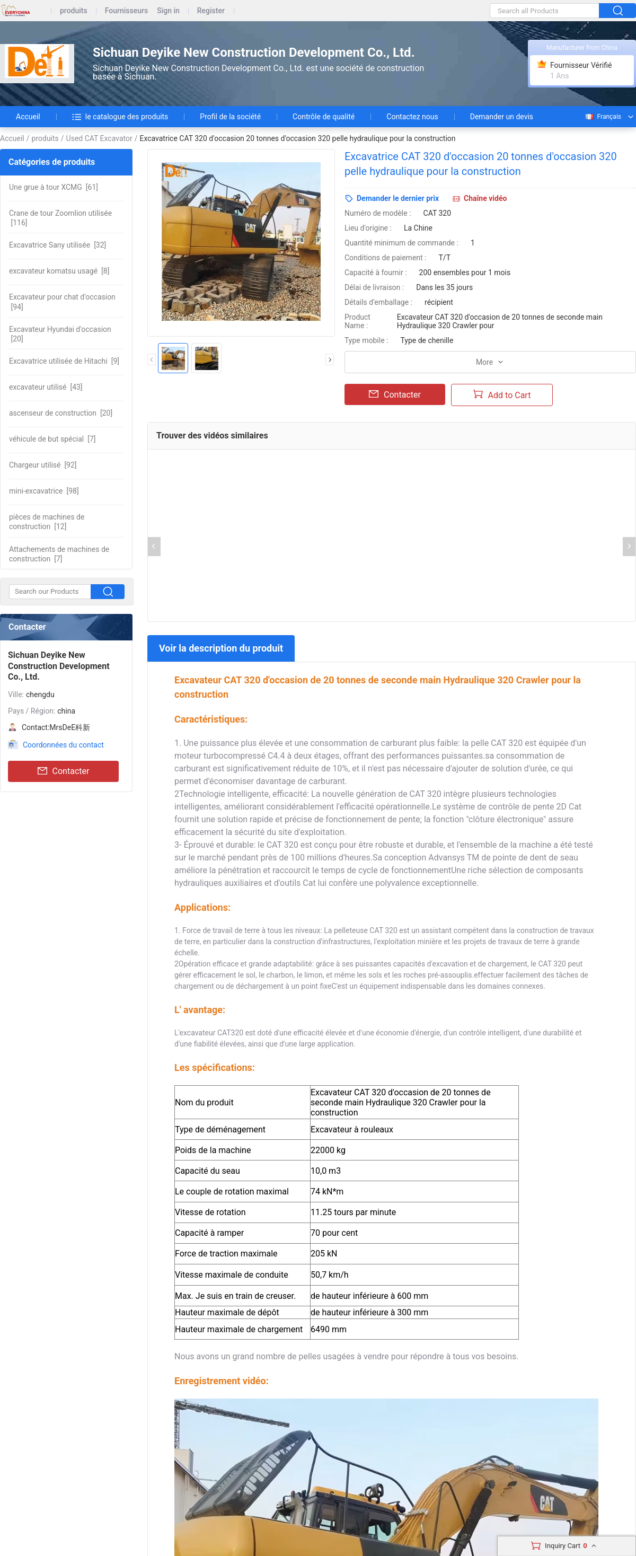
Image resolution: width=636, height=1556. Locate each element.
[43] (46, 387)
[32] (57, 245)
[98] (44, 491)
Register (211, 10)
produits (73, 10)
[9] (64, 361)
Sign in (168, 10)
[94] (62, 302)
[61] (53, 187)
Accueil (28, 116)
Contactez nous (412, 116)
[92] (43, 465)
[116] (60, 218)
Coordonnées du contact (63, 745)
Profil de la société (230, 116)
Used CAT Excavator (99, 138)
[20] (60, 334)
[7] (52, 439)
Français (602, 116)
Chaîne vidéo (485, 198)
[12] (46, 522)
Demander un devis (501, 116)
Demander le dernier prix (398, 198)
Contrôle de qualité (324, 116)
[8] (59, 271)
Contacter (64, 771)
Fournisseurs (126, 10)
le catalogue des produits (120, 116)
